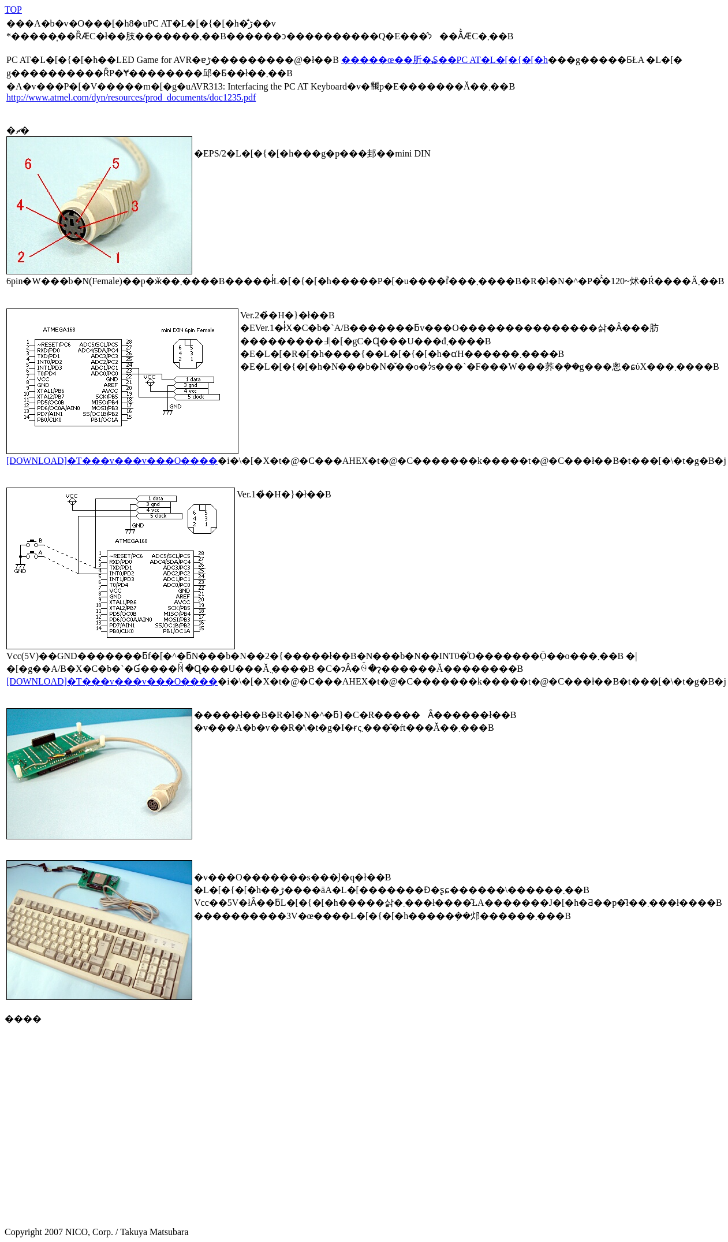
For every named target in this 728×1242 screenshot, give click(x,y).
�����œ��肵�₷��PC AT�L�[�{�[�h (444, 60)
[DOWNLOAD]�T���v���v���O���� (112, 461)
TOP (13, 9)
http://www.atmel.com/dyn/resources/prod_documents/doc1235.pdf (131, 97)
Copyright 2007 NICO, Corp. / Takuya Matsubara (127, 1228)
